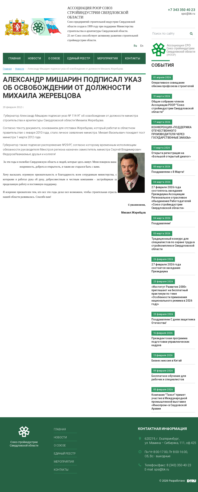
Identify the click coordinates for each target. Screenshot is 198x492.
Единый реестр (78, 58)
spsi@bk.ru (188, 13)
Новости (34, 58)
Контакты (132, 58)
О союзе (54, 58)
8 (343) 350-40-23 (179, 465)
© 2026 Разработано (172, 480)
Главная (14, 58)
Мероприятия (107, 58)
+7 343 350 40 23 (181, 9)
